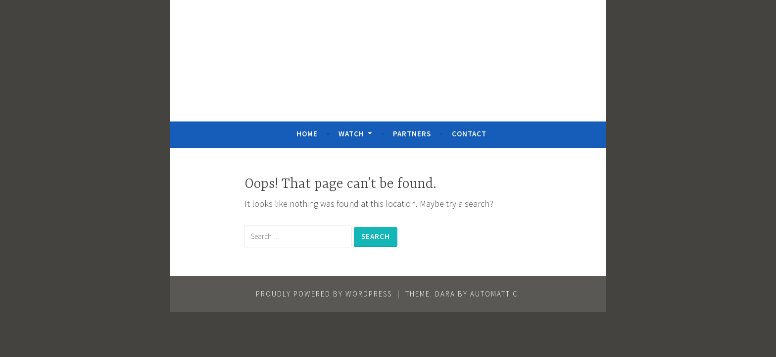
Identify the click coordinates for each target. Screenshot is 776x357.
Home (307, 133)
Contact (469, 133)
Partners (412, 133)
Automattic (494, 293)
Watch (351, 133)
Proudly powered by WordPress (324, 293)
